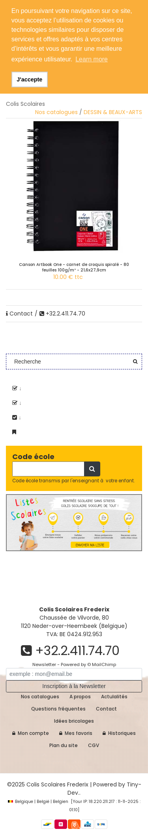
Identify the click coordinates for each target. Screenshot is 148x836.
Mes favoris (75, 733)
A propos (80, 696)
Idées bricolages (74, 721)
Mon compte (30, 733)
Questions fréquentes (58, 708)
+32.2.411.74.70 (62, 313)
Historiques (119, 733)
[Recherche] (48, 468)
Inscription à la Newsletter (73, 686)
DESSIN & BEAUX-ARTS (113, 112)
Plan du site (63, 745)
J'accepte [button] (29, 79)
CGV (93, 745)
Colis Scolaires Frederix (57, 784)
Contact (19, 313)
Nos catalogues (56, 112)
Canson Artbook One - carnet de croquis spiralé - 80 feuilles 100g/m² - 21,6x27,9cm (74, 267)
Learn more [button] (91, 59)
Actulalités (114, 696)
